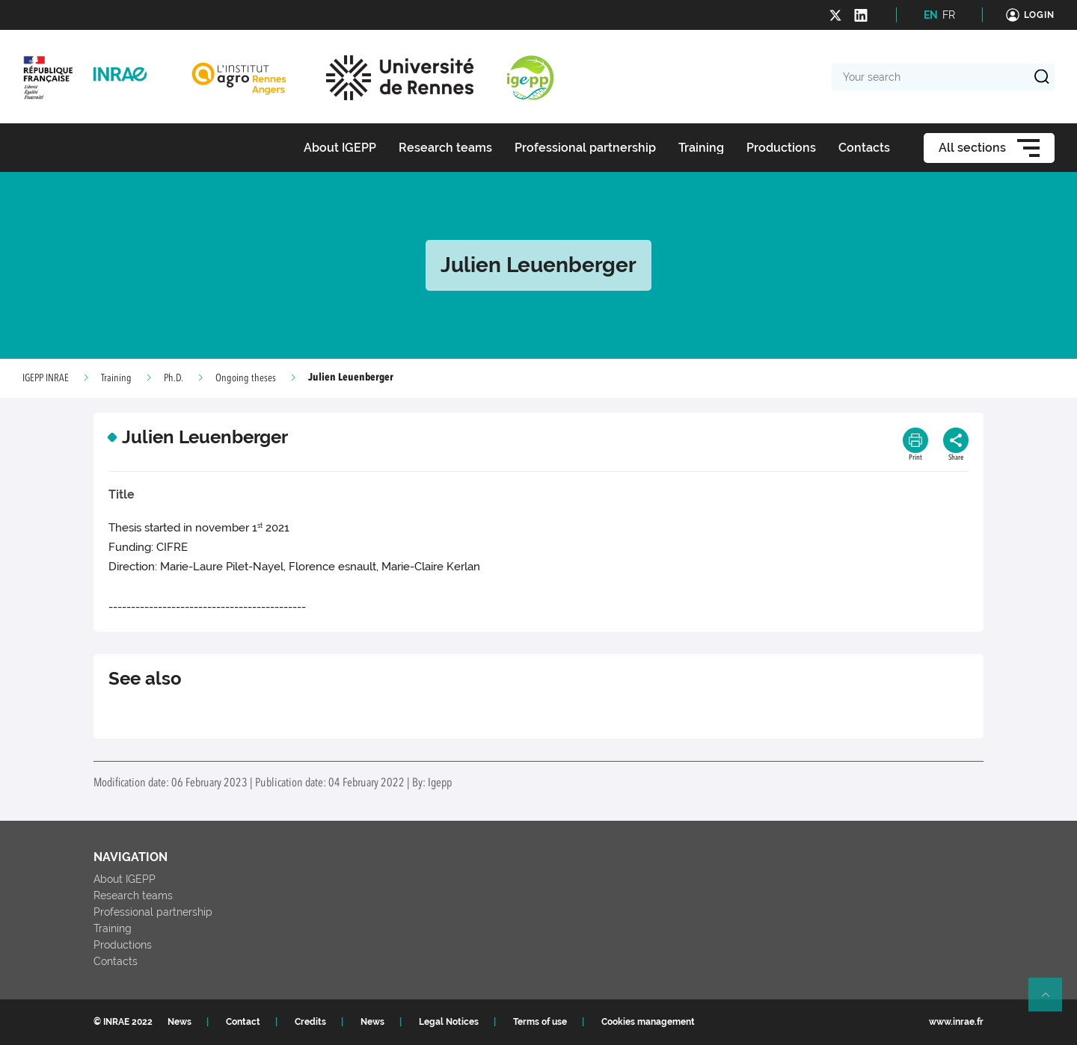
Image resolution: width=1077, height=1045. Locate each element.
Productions (122, 945)
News (179, 1022)
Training (116, 378)
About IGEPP (124, 879)
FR (948, 15)
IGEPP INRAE (45, 378)
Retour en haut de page (1051, 1000)
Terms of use (540, 1022)
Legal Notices (449, 1022)
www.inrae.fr (956, 1022)
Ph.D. (173, 378)
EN (931, 15)
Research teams (133, 895)
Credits (310, 1022)
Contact (243, 1022)
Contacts (115, 961)
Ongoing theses (245, 378)
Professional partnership (152, 912)
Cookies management (648, 1022)
